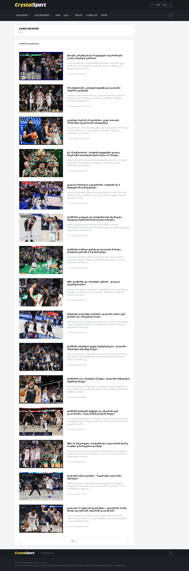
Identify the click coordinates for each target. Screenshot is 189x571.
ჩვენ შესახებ (47, 553)
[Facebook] (171, 553)
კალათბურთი (43, 15)
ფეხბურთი (23, 15)
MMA (57, 15)
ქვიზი (104, 15)
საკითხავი (91, 15)
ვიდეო (78, 15)
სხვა (68, 15)
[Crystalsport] (30, 5)
